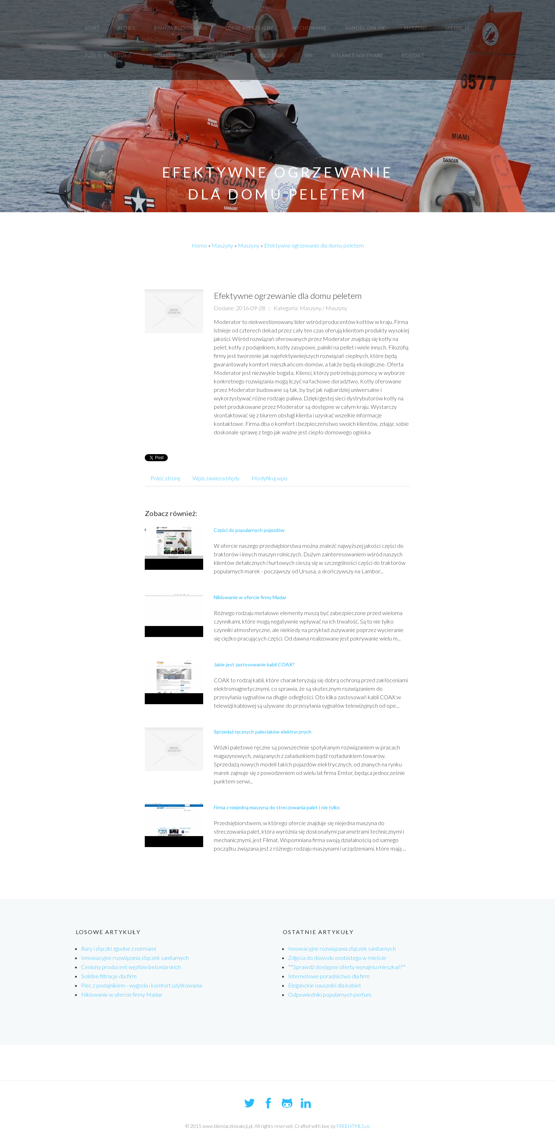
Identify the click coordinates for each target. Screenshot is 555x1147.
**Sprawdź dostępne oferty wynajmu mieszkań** (347, 966)
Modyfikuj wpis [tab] (270, 478)
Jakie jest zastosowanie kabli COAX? (254, 664)
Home (199, 245)
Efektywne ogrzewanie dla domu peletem (314, 245)
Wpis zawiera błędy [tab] (216, 478)
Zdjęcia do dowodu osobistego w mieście (337, 957)
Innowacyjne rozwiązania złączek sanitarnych (135, 957)
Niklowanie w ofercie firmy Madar (250, 597)
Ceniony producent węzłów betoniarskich (131, 966)
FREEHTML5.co (353, 1126)
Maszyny (222, 245)
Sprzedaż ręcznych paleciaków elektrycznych (262, 732)
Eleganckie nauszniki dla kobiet (324, 985)
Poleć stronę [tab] (165, 478)
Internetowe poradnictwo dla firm (329, 976)
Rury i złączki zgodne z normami (118, 948)
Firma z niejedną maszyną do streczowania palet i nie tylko (277, 807)
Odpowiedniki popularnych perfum (329, 994)
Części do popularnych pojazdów (249, 530)
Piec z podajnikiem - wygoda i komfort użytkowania (141, 985)
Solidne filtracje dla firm (109, 976)
